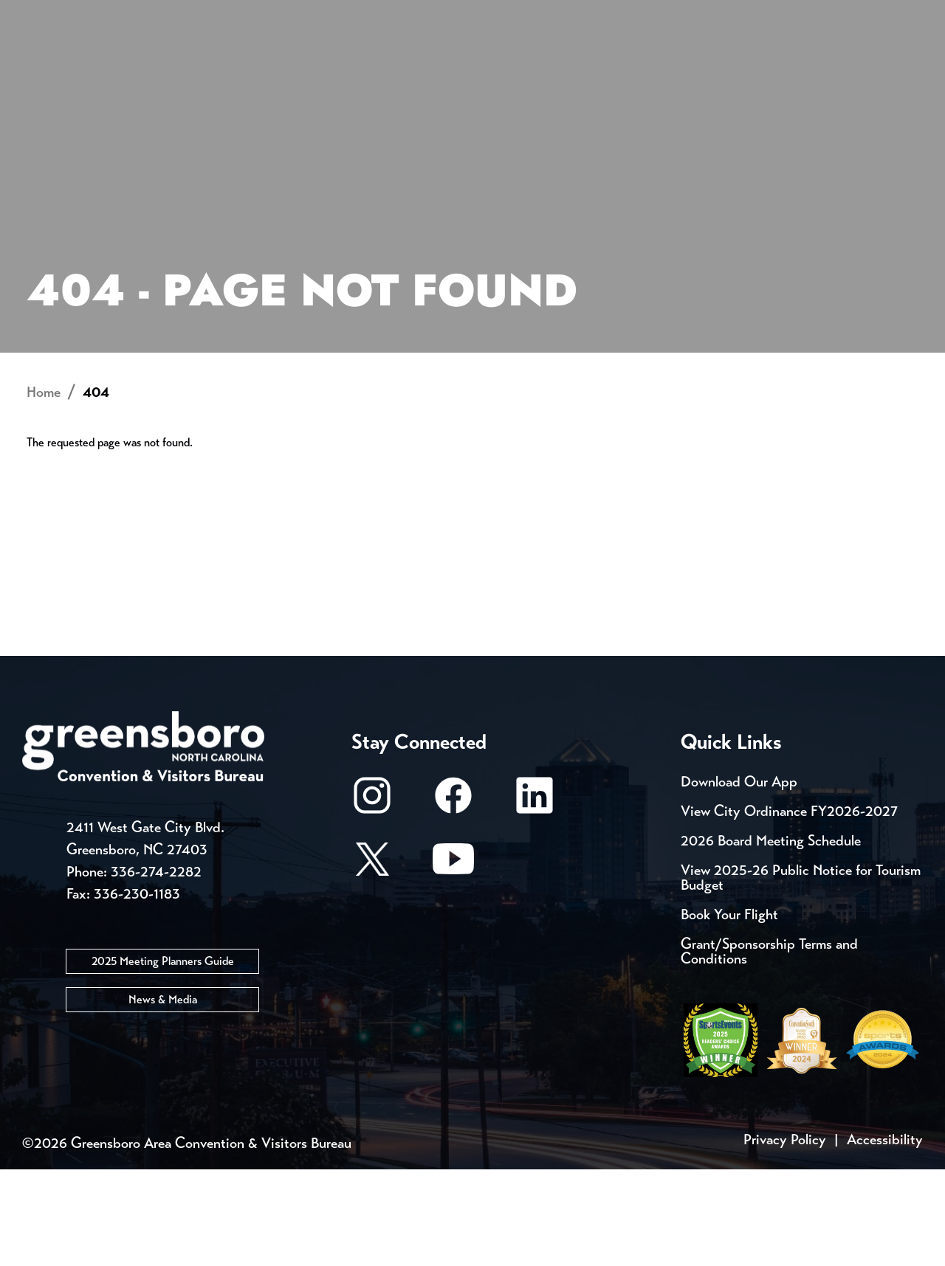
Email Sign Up (390, 15)
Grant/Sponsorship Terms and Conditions (769, 1048)
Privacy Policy (784, 1236)
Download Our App (739, 878)
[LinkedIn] (534, 899)
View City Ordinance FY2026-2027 (789, 908)
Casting (580, 15)
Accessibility (885, 1236)
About (50, 63)
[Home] (354, 63)
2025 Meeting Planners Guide (163, 1057)
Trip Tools (148, 15)
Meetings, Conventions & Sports (722, 63)
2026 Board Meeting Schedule (771, 937)
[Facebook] (453, 899)
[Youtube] (453, 962)
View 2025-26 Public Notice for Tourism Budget (801, 974)
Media (494, 15)
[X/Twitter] (372, 962)
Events (50, 15)
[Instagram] (372, 899)
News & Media (162, 1095)
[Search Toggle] (903, 62)
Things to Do (505, 63)
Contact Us (264, 15)
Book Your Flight (729, 1011)
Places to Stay (173, 63)
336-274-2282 (156, 967)
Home (44, 489)
